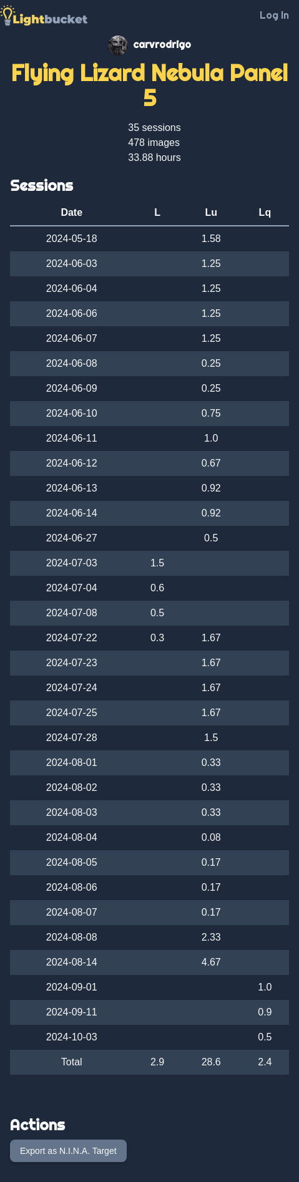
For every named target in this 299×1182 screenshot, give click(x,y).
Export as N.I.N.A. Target (68, 1151)
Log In (274, 15)
